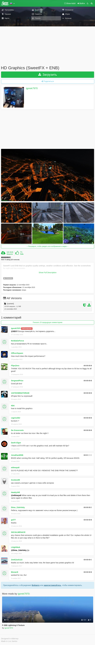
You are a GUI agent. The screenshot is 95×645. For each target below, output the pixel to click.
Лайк (21, 254)
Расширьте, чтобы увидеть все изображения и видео (47, 246)
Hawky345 (15, 492)
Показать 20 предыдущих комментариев (47, 322)
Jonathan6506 (17, 455)
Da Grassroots (17, 430)
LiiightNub (15, 547)
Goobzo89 (15, 480)
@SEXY (14, 331)
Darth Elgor (16, 443)
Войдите (35, 585)
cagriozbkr (15, 418)
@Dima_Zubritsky (19, 550)
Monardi (14, 572)
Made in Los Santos (9, 641)
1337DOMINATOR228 (20, 393)
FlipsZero (15, 366)
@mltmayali (16, 495)
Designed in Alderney (9, 639)
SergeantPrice (17, 381)
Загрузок (10, 254)
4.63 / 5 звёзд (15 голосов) (10, 259)
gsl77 (13, 520)
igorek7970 (32, 88)
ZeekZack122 (16, 560)
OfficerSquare (17, 353)
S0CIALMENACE (18, 532)
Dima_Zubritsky (18, 507)
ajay (13, 405)
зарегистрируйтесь (52, 585)
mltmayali (15, 467)
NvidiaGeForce (17, 341)
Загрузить (47, 74)
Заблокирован (27, 328)
